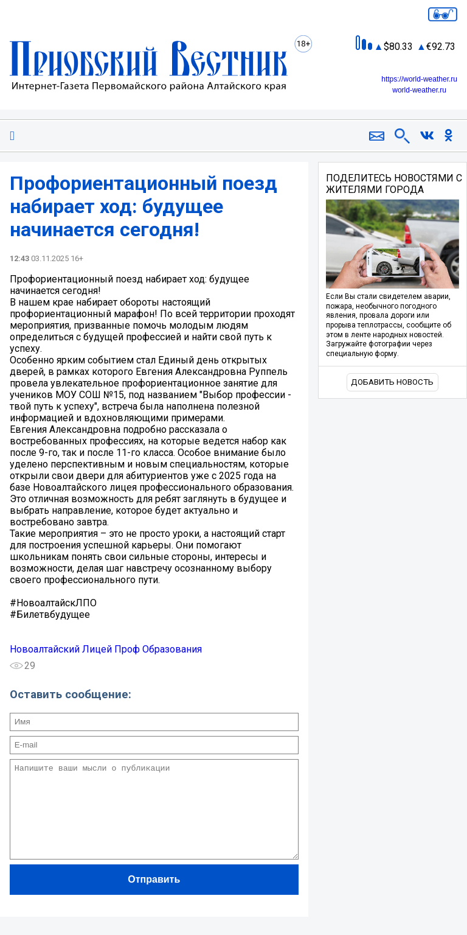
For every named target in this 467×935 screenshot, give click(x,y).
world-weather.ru (419, 90)
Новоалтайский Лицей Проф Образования (106, 649)
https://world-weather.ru (419, 79)
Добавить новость (392, 382)
